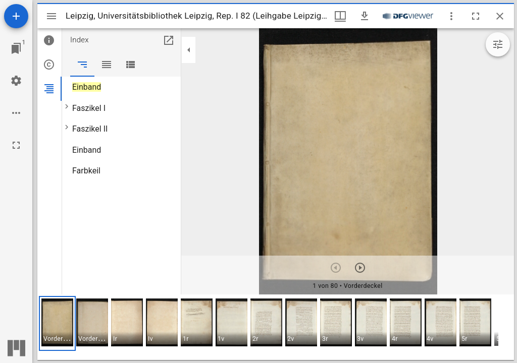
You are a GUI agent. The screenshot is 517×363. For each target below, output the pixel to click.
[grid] (275, 327)
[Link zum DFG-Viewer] (408, 16)
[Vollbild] (16, 145)
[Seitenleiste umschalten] (51, 16)
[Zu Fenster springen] (16, 48)
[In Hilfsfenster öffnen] (169, 40)
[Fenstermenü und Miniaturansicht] (340, 16)
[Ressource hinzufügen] (16, 16)
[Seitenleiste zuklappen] (189, 50)
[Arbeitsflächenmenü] (16, 81)
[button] (57, 323)
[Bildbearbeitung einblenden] (498, 44)
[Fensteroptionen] (451, 16)
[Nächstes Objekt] (360, 268)
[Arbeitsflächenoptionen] (16, 113)
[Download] (364, 16)
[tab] (49, 40)
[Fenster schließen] (500, 16)
